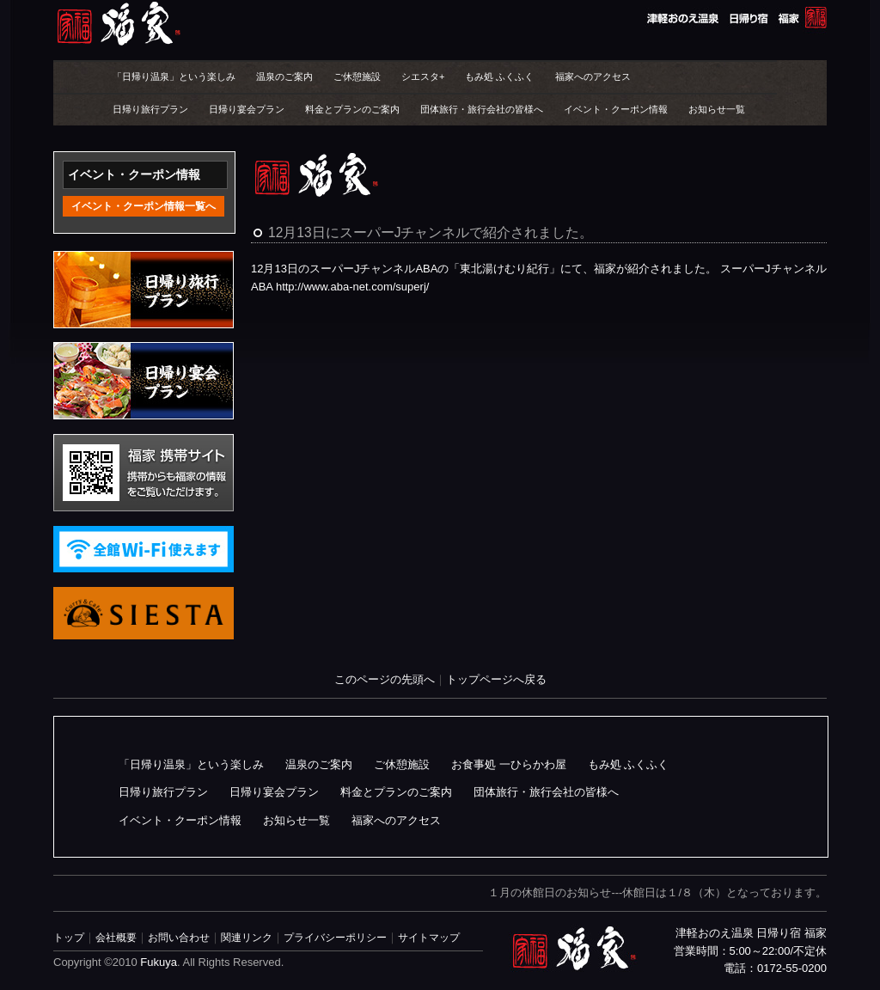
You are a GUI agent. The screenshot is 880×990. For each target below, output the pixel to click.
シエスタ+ (422, 76)
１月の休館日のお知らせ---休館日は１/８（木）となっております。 (657, 892)
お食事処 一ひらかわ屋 (508, 764)
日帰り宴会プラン (246, 109)
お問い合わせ (179, 937)
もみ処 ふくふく (499, 76)
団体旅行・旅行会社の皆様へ (481, 109)
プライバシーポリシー (335, 937)
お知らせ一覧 (716, 109)
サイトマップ (429, 937)
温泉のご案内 (284, 76)
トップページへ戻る (496, 679)
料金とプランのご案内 (352, 109)
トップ (68, 937)
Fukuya (158, 962)
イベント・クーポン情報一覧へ (143, 206)
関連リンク (246, 937)
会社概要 (116, 937)
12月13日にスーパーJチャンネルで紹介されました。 (431, 232)
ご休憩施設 (357, 76)
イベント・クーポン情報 (616, 109)
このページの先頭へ (384, 679)
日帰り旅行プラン (150, 109)
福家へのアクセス (593, 76)
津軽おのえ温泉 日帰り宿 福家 (440, 23)
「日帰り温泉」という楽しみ (174, 76)
